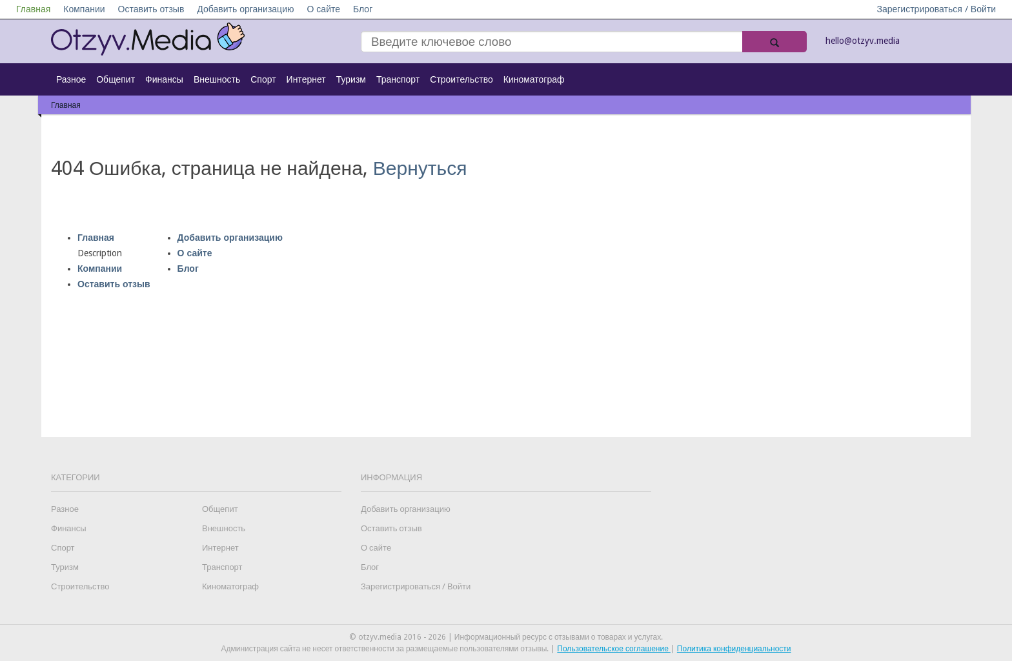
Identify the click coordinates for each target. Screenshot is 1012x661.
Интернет (306, 79)
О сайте (323, 9)
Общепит (115, 79)
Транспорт (398, 79)
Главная (33, 9)
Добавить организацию (245, 9)
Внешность (217, 79)
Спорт (263, 79)
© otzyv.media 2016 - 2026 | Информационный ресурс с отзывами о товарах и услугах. (506, 637)
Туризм (351, 79)
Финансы (164, 79)
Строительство (461, 79)
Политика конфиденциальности (734, 648)
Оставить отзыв (151, 9)
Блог (362, 9)
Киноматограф (534, 79)
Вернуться (420, 168)
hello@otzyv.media (862, 41)
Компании (84, 9)
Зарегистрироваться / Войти (936, 9)
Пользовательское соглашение (614, 648)
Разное (71, 79)
